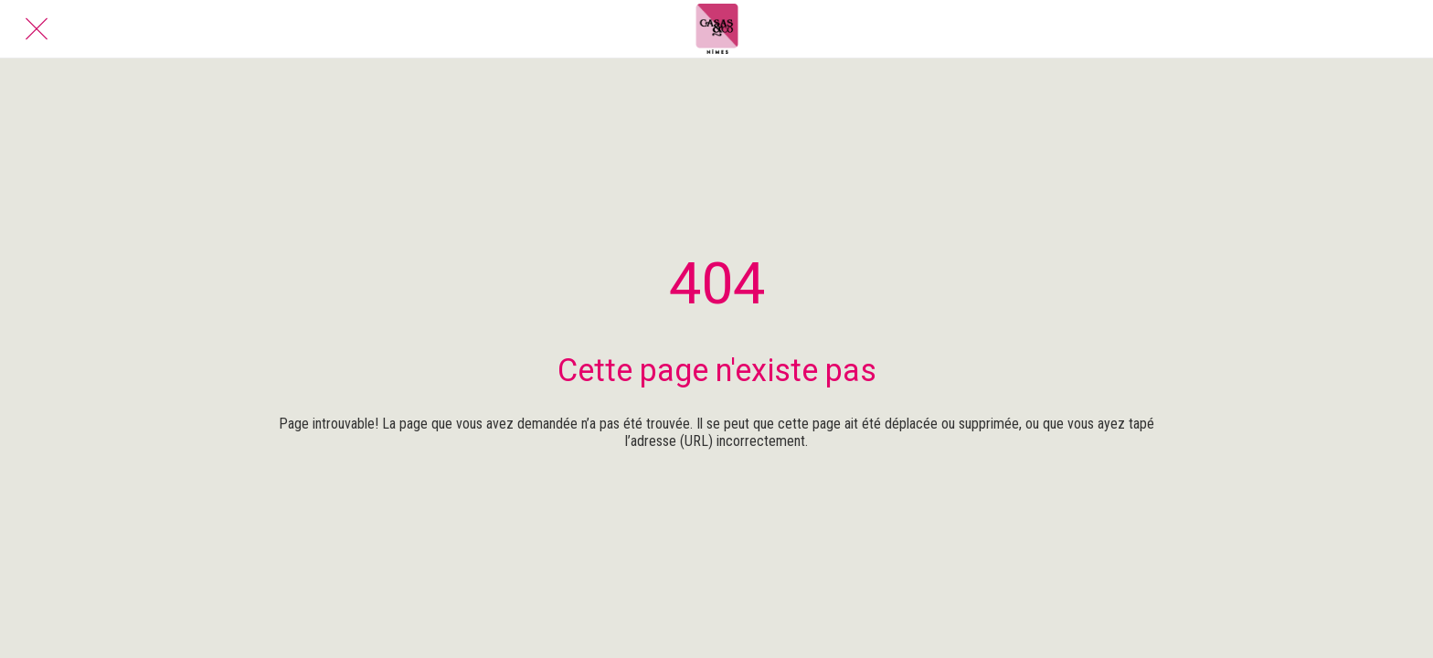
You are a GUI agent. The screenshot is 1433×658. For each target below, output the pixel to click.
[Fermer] (37, 29)
